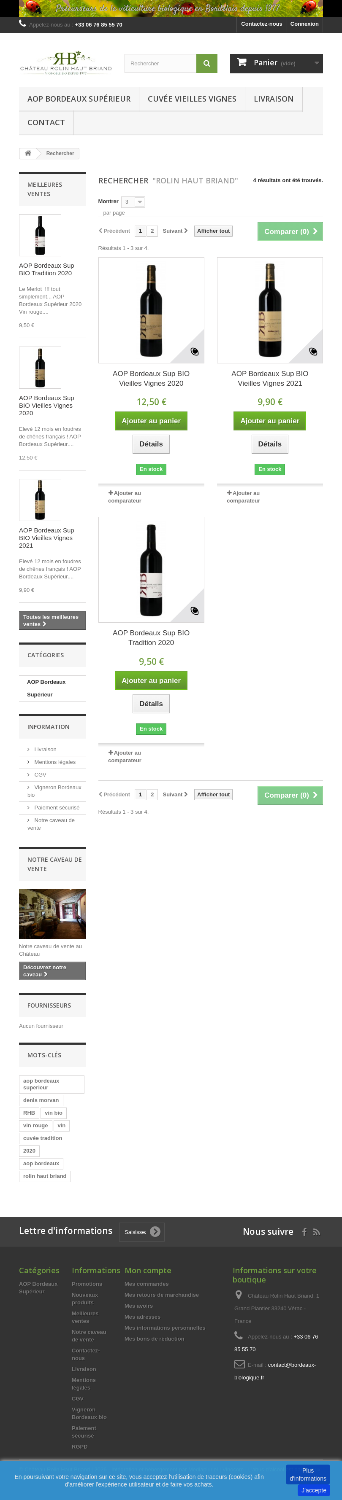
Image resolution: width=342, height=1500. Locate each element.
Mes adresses (142, 1317)
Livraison (274, 99)
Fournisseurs (49, 1005)
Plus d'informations (308, 1474)
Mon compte (148, 1270)
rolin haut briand (45, 1176)
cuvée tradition (42, 1138)
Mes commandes (147, 1284)
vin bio (53, 1113)
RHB (29, 1113)
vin (62, 1125)
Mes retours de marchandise (162, 1295)
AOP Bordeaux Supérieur (78, 99)
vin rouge (35, 1125)
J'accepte (313, 1490)
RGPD (80, 1447)
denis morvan (41, 1100)
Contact (46, 122)
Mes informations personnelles (165, 1328)
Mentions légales (54, 762)
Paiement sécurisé (56, 807)
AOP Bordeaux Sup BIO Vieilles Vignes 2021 (46, 538)
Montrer (108, 201)
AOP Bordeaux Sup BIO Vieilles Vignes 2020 (46, 405)
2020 (29, 1151)
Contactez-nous (261, 24)
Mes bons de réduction (155, 1339)
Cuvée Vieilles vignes (192, 99)
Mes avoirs (139, 1306)
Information (48, 727)
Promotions (87, 1284)
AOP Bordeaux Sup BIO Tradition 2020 (46, 269)
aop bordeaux (41, 1163)
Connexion (304, 24)
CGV (39, 775)
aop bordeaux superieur (41, 1084)
